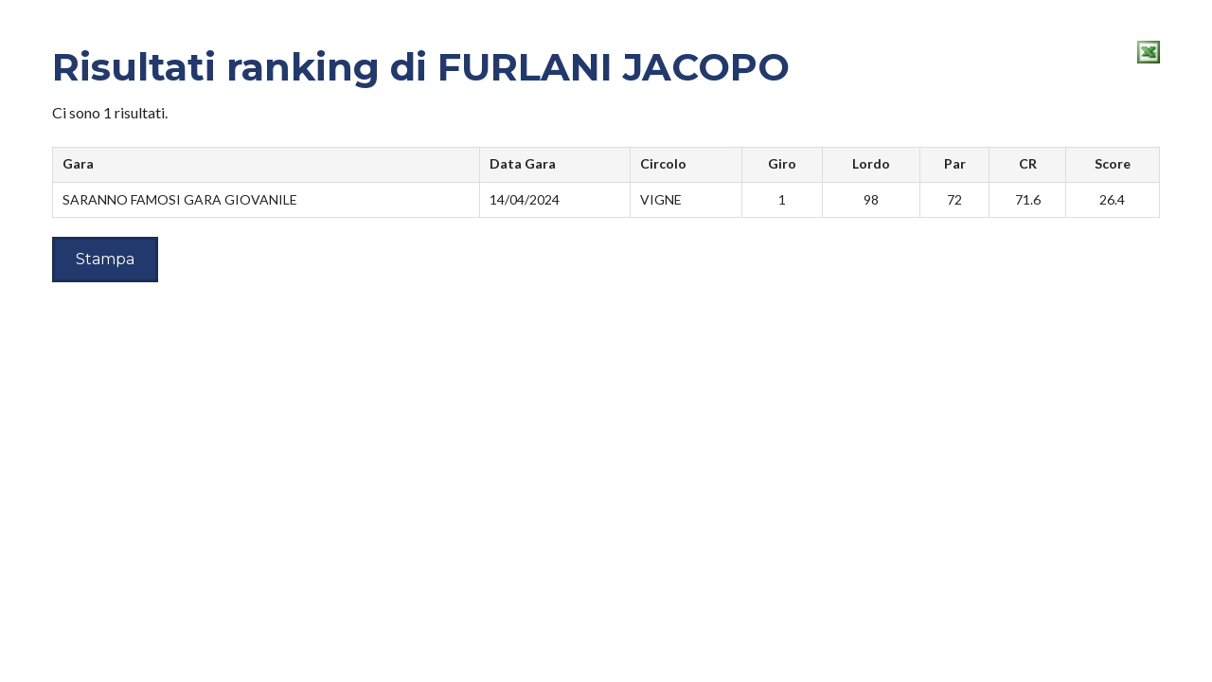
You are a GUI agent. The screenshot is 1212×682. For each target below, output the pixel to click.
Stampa (105, 259)
